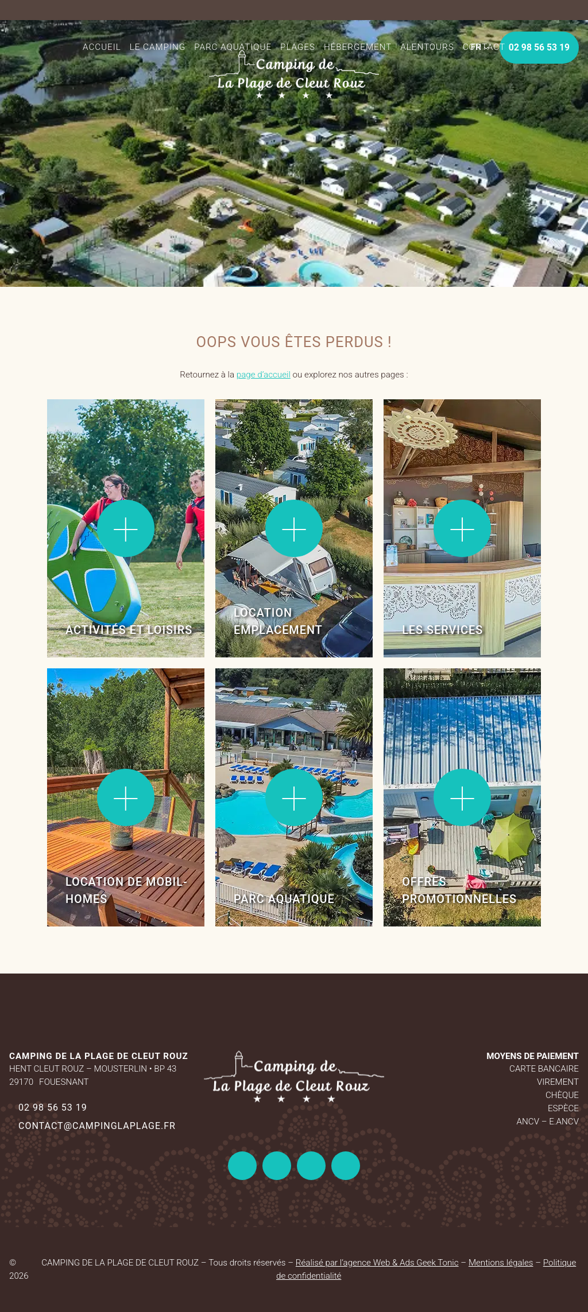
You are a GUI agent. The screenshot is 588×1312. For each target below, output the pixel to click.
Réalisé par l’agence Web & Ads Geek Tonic (377, 1263)
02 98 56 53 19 (52, 1107)
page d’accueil (264, 374)
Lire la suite (84, 435)
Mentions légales (501, 1263)
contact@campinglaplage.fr (97, 1125)
